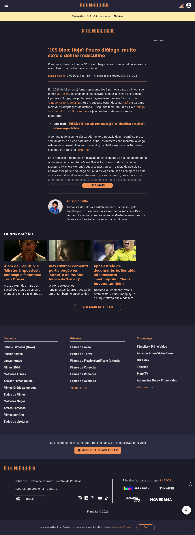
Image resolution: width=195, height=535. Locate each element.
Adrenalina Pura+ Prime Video (157, 380)
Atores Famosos (14, 408)
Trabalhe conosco (41, 481)
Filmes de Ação (80, 347)
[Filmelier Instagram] (80, 498)
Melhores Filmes (15, 374)
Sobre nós (21, 481)
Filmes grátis (78, 16)
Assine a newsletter (97, 450)
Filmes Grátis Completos (20, 388)
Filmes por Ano (14, 415)
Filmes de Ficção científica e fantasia (95, 360)
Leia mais (97, 185)
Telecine (142, 367)
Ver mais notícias (97, 307)
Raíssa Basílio (56, 75)
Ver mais (78, 388)
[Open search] (186, 510)
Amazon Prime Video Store (155, 353)
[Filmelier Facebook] (86, 498)
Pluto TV (142, 373)
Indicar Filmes (13, 354)
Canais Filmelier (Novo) (19, 347)
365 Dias (63, 94)
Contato (52, 489)
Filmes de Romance (83, 374)
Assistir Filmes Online (18, 381)
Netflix (126, 103)
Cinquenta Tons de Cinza (64, 103)
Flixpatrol (83, 150)
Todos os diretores (16, 421)
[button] (42, 498)
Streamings (144, 338)
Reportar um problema (29, 489)
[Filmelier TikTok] (107, 498)
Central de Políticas (123, 527)
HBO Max (143, 360)
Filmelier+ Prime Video (152, 346)
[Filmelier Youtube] (100, 498)
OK (145, 527)
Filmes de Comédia (83, 367)
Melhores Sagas (14, 401)
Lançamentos (13, 360)
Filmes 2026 (12, 367)
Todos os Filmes (14, 394)
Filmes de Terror (81, 354)
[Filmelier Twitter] (93, 498)
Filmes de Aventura (83, 381)
